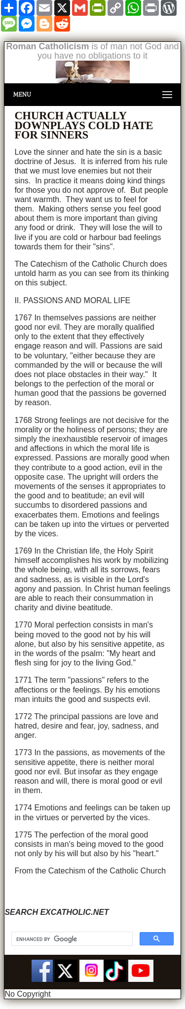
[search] (70, 939)
